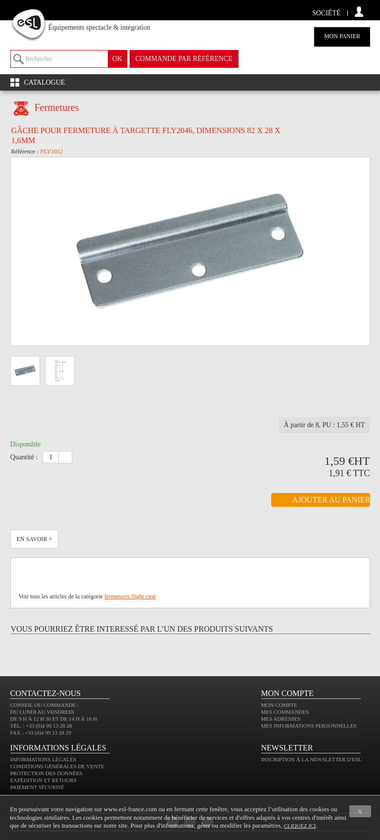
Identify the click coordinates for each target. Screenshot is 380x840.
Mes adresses (281, 719)
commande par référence (184, 58)
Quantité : (24, 457)
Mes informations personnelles (309, 726)
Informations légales (43, 759)
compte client (359, 11)
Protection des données (46, 773)
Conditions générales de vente (57, 766)
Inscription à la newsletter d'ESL (311, 759)
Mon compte (279, 705)
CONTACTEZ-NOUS (45, 693)
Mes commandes (285, 712)
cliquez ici (300, 826)
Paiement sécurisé (37, 787)
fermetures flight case (130, 596)
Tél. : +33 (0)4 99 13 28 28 (41, 726)
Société (326, 13)
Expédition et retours (43, 780)
